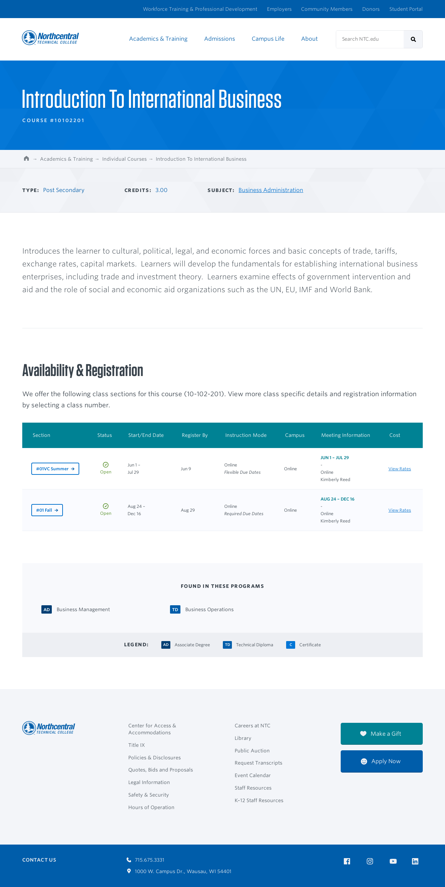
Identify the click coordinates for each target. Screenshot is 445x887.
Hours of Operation (151, 807)
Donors (371, 9)
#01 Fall (44, 510)
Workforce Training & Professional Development (200, 9)
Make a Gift (380, 733)
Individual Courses (124, 159)
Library (243, 738)
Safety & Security (148, 795)
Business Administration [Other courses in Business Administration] (270, 190)
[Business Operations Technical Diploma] (209, 609)
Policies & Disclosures (154, 757)
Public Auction (252, 750)
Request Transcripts (258, 763)
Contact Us (39, 860)
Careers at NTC (252, 725)
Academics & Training (158, 38)
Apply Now (381, 761)
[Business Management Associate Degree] (83, 609)
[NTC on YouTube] (394, 861)
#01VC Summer (52, 468)
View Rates (399, 468)
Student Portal (406, 9)
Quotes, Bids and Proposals (160, 770)
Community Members (327, 9)
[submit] (413, 39)
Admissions (219, 38)
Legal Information (149, 782)
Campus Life (268, 38)
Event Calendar (253, 775)
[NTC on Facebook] (348, 861)
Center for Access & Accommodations (152, 729)
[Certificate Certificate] (310, 644)
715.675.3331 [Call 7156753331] (146, 860)
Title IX (136, 745)
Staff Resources (253, 788)
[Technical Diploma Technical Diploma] (254, 644)
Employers (279, 9)
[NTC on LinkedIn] (417, 862)
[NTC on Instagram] (371, 861)
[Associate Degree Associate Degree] (192, 644)
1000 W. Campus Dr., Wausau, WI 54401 (179, 871)
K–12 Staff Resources (259, 800)
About (309, 38)
